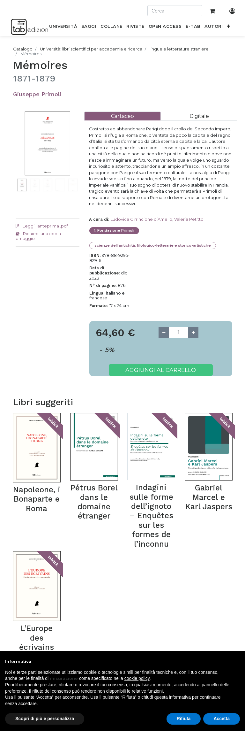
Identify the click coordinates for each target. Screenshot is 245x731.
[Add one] (193, 332)
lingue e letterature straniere (179, 48)
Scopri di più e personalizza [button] (44, 718)
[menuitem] (63, 27)
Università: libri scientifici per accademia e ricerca (91, 48)
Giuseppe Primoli (37, 94)
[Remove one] (164, 332)
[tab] (122, 116)
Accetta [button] (221, 718)
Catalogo (23, 48)
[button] (228, 27)
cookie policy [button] (137, 678)
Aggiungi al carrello (160, 369)
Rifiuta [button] (184, 718)
